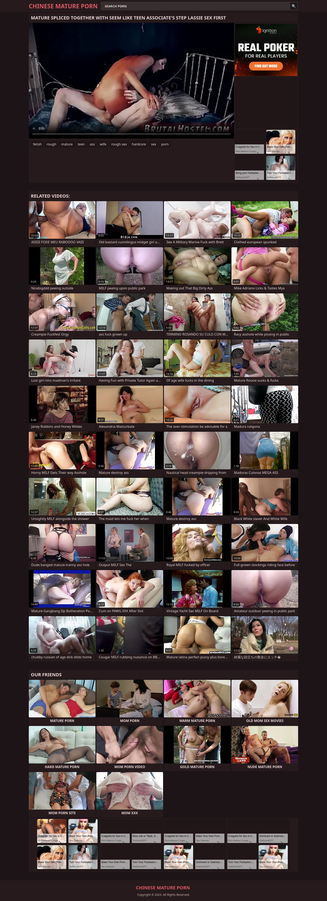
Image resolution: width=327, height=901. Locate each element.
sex (153, 144)
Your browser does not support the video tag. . (131, 81)
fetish (37, 144)
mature (67, 144)
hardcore (139, 144)
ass (92, 144)
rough (51, 144)
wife (103, 144)
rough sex (119, 144)
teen (81, 144)
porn (165, 144)
